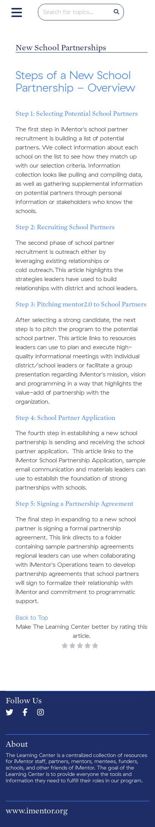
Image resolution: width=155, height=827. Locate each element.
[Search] (116, 12)
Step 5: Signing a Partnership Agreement (74, 503)
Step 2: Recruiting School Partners (65, 227)
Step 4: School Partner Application (65, 417)
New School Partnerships (61, 47)
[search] (74, 12)
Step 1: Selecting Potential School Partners (77, 113)
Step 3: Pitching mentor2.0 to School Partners (81, 304)
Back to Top (32, 618)
